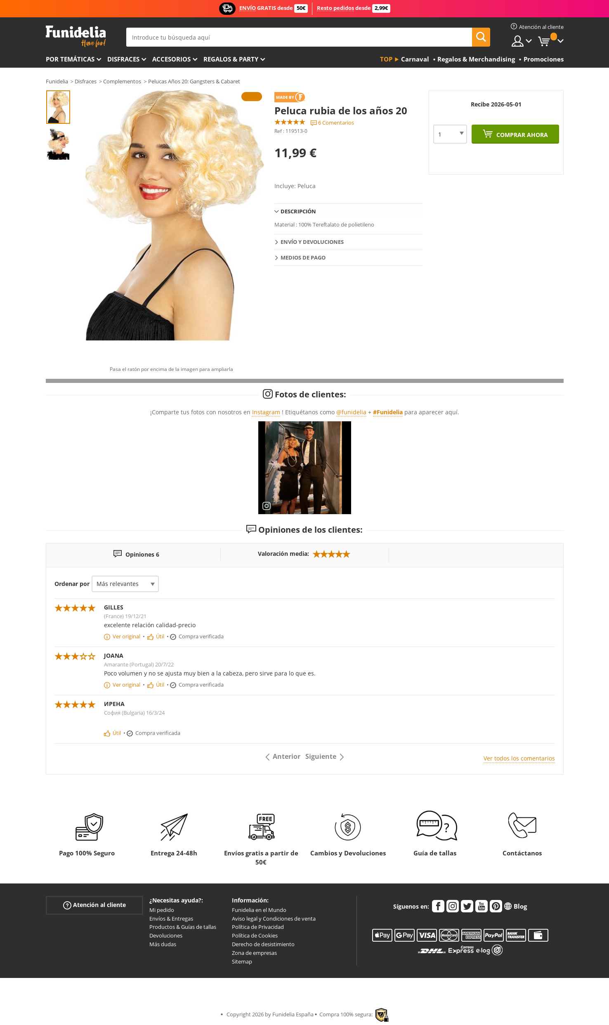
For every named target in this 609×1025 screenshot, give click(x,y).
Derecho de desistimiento (263, 944)
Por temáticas (70, 59)
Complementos (122, 81)
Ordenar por (72, 584)
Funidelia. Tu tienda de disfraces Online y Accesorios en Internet (76, 36)
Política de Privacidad (258, 927)
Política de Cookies (255, 935)
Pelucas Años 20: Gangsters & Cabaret (194, 81)
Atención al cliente (94, 905)
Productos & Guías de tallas (182, 927)
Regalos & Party (230, 59)
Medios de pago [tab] (303, 257)
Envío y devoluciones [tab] (312, 242)
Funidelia (57, 81)
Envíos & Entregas (171, 918)
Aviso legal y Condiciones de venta (274, 918)
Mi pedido (161, 910)
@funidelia (351, 412)
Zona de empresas (254, 953)
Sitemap (242, 961)
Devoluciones (165, 935)
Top (386, 59)
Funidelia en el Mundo (259, 910)
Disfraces (123, 59)
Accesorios (171, 59)
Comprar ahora (521, 135)
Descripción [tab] (298, 211)
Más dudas (162, 944)
